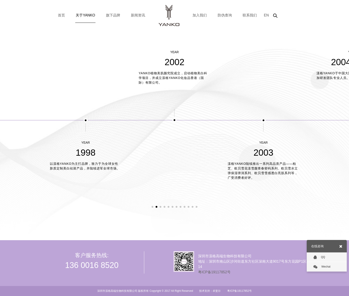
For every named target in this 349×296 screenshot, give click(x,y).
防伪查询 (225, 15)
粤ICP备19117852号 (214, 272)
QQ (319, 257)
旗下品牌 (113, 15)
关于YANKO (85, 15)
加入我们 (200, 15)
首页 (61, 15)
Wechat (321, 267)
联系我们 (250, 15)
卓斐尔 (217, 290)
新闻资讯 (138, 15)
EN (266, 15)
